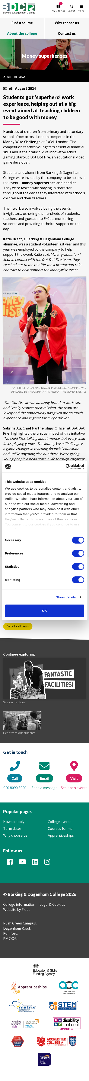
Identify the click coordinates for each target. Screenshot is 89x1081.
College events (59, 821)
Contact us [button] (67, 33)
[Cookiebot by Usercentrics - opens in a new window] (65, 466)
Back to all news (18, 626)
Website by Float (16, 909)
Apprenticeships (61, 835)
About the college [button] (22, 33)
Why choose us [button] (67, 23)
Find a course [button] (22, 23)
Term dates (12, 828)
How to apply (13, 821)
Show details (66, 597)
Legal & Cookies (52, 904)
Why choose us (15, 835)
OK (44, 610)
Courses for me (60, 828)
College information (19, 904)
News (22, 77)
